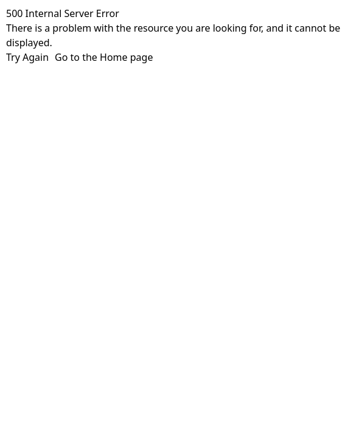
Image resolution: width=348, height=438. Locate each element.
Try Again (27, 57)
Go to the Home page (104, 57)
